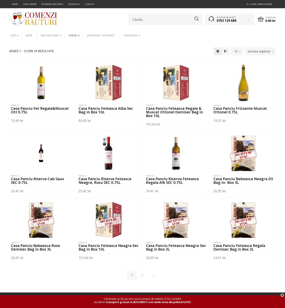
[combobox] (237, 51)
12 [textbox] (236, 51)
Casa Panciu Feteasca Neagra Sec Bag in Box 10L (108, 247)
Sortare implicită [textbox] (259, 51)
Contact (89, 4)
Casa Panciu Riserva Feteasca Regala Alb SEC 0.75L (172, 180)
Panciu (15, 105)
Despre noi (74, 4)
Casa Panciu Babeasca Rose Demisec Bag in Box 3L (35, 247)
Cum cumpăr (30, 4)
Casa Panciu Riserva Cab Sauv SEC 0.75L (37, 180)
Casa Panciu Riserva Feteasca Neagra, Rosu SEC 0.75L (105, 180)
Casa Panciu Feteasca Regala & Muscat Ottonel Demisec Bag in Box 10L (174, 112)
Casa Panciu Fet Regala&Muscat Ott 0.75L (40, 110)
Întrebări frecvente (52, 4)
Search (197, 19)
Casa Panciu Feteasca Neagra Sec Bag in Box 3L (176, 247)
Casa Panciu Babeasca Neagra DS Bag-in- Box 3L (243, 180)
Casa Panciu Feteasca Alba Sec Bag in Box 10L (106, 110)
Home (15, 4)
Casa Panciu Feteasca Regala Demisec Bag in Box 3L (239, 247)
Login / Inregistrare (261, 4)
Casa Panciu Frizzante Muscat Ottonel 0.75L (240, 110)
